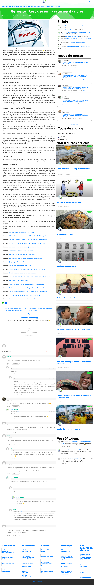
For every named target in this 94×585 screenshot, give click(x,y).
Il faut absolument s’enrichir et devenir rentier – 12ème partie (27, 269)
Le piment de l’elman (47, 556)
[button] (74, 124)
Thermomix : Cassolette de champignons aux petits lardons (46, 563)
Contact (43, 6)
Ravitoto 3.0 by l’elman (45, 550)
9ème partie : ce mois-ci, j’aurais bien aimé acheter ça (25, 258)
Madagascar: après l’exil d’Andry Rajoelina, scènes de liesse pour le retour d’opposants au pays (75, 76)
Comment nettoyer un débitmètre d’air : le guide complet (28, 565)
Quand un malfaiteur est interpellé (74, 26)
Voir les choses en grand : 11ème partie (20, 265)
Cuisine (45, 545)
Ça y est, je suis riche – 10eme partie (20, 262)
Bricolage (66, 545)
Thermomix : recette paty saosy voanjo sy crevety (47, 571)
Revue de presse (20, 6)
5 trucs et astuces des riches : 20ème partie (22, 299)
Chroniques (5, 6)
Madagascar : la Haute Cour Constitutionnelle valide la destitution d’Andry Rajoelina (75, 101)
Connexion (57, 6)
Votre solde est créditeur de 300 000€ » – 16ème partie (27, 284)
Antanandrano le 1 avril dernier (69, 298)
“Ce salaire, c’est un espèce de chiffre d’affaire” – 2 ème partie (28, 236)
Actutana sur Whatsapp (28, 318)
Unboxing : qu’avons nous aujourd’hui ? (27, 550)
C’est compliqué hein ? (65, 234)
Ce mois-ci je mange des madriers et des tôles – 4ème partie (27, 243)
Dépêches (12, 6)
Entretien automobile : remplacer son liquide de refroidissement (26, 574)
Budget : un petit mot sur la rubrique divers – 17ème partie (26, 288)
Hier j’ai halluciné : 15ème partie (18, 280)
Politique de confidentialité (37, 581)
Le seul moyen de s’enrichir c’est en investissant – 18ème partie (28, 291)
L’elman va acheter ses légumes (85, 565)
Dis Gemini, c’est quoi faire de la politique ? (73, 330)
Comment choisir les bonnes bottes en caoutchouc (66, 573)
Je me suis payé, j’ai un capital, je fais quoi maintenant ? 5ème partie (30, 247)
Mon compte (50, 6)
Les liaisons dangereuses (66, 266)
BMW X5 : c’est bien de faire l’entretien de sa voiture (66, 565)
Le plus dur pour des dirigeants (69, 429)
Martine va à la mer (86, 577)
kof (11, 367)
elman (12, 409)
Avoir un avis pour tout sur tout (69, 202)
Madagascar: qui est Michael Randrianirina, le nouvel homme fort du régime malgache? (75, 88)
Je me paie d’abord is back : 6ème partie (21, 250)
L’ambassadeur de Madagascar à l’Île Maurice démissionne (75, 63)
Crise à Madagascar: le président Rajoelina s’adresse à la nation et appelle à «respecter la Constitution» (75, 115)
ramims (18, 450)
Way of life (37, 6)
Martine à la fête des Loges (86, 571)
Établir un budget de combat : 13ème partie (22, 273)
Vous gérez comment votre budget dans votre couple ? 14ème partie (30, 276)
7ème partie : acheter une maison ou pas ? (22, 254)
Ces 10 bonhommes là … (72, 36)
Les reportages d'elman (86, 548)
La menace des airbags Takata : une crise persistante (28, 557)
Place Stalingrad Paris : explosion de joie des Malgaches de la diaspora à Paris (86, 557)
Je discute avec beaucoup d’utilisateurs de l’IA (8, 551)
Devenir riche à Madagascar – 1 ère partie (21, 232)
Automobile (28, 545)
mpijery (18, 411)
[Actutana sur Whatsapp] (29, 314)
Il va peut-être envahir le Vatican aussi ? (78, 42)
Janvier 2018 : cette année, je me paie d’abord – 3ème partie (28, 239)
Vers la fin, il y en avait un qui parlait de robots (78, 38)
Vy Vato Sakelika (69, 30)
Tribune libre (29, 6)
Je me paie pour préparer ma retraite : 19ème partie (25, 295)
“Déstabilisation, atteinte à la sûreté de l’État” (78, 46)
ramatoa (18, 368)
